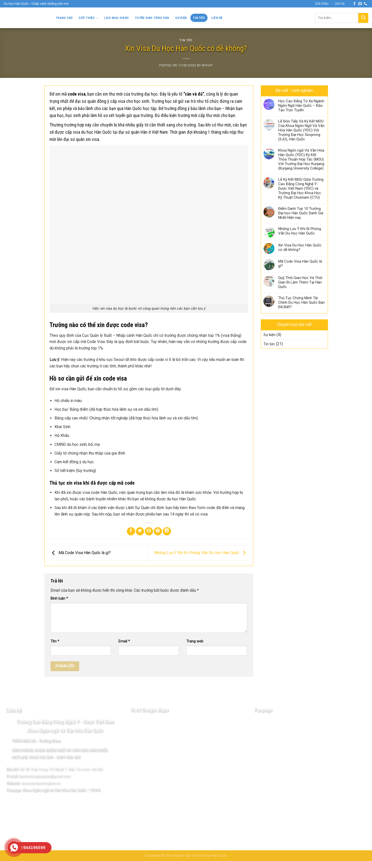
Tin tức (199, 18)
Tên (55, 641)
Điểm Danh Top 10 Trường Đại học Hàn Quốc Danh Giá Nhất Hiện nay (300, 213)
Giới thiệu (321, 3)
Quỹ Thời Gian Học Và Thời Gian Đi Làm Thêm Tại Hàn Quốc (300, 282)
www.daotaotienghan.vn (40, 783)
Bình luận (59, 598)
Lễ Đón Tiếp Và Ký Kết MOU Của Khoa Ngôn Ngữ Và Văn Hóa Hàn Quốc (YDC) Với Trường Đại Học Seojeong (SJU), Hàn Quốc (301, 130)
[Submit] (363, 18)
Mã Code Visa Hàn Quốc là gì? (80, 552)
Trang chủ (64, 18)
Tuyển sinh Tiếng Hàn (152, 18)
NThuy (207, 65)
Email (124, 641)
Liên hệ (340, 3)
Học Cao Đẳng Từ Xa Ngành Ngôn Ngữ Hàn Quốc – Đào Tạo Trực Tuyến (301, 105)
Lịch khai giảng (116, 18)
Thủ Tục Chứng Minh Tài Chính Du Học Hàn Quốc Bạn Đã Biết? (301, 302)
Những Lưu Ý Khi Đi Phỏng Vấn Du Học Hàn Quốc (201, 552)
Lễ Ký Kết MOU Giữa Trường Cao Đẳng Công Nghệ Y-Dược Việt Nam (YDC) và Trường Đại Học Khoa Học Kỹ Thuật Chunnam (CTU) (300, 188)
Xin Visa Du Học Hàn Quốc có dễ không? (299, 247)
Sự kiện (181, 18)
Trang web (194, 641)
